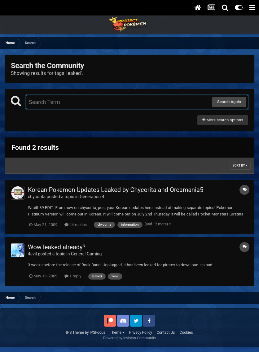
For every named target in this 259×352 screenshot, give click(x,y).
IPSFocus (97, 332)
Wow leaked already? (57, 247)
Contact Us (166, 332)
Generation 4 (92, 196)
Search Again (229, 101)
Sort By (240, 165)
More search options (222, 120)
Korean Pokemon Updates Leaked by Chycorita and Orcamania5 (115, 189)
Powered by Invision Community (129, 338)
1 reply (72, 276)
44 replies (75, 224)
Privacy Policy (140, 332)
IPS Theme (75, 332)
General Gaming (86, 253)
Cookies (186, 332)
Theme (117, 332)
